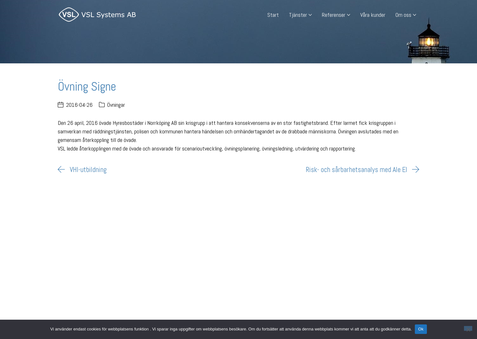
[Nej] (468, 328)
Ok (420, 329)
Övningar (116, 104)
